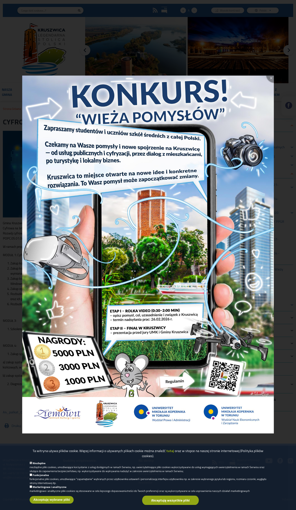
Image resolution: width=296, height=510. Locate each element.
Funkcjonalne (41, 478)
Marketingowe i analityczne (49, 490)
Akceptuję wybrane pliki (51, 502)
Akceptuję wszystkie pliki (170, 503)
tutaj (170, 453)
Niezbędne (39, 466)
